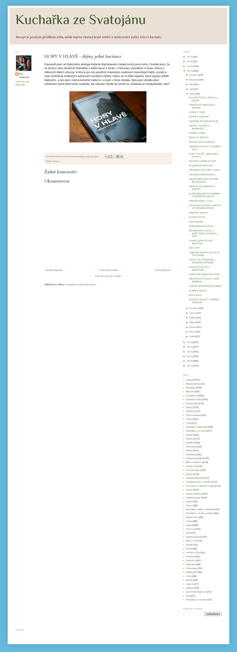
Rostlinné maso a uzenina (198, 482)
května (192, 318)
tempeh (189, 525)
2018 (190, 342)
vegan (189, 380)
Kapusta (190, 588)
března (193, 327)
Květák (189, 545)
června (193, 313)
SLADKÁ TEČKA (197, 217)
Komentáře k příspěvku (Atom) (81, 285)
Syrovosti (190, 529)
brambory (191, 466)
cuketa (189, 502)
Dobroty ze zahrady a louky (200, 486)
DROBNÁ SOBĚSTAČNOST (202, 175)
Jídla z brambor (194, 462)
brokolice (191, 560)
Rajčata (189, 439)
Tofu (188, 423)
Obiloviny (190, 564)
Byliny (189, 407)
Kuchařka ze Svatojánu (80, 19)
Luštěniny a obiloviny (196, 427)
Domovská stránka (109, 270)
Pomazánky (192, 568)
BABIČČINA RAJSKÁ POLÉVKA (204, 274)
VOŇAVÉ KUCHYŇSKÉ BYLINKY (205, 286)
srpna (192, 94)
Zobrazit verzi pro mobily (108, 276)
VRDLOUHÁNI (196, 222)
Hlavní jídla (191, 384)
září (191, 89)
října (191, 84)
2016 (190, 352)
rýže (188, 596)
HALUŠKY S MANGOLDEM (202, 161)
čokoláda (190, 557)
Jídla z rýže (191, 541)
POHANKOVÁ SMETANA (201, 166)
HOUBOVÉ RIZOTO (198, 213)
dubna (192, 322)
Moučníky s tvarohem (196, 600)
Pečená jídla (192, 404)
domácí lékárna (193, 494)
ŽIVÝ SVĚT (194, 248)
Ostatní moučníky (194, 458)
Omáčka (190, 443)
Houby (189, 490)
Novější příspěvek (54, 270)
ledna (192, 336)
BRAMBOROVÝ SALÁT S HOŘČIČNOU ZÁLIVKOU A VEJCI (203, 234)
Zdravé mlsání (193, 415)
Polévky (190, 411)
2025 (190, 57)
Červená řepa (192, 470)
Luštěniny (190, 455)
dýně (188, 533)
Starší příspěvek (163, 270)
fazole (189, 549)
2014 (190, 361)
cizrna (189, 521)
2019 (190, 71)
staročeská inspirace (196, 592)
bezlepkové (192, 396)
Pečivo (189, 506)
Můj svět (190, 392)
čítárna (55, 161)
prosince (194, 75)
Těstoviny (190, 447)
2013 (190, 366)
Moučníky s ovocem (195, 431)
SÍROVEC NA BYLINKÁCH (202, 142)
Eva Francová (24, 76)
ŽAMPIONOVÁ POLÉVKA (201, 226)
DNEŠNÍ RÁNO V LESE (201, 201)
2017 (190, 347)
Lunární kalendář (194, 478)
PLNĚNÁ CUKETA (198, 291)
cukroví (189, 584)
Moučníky (190, 388)
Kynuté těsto (192, 517)
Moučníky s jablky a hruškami (200, 509)
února (192, 332)
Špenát (189, 474)
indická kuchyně (194, 537)
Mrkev (189, 450)
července (194, 308)
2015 (190, 356)
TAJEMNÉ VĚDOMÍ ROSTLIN (203, 121)
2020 (190, 66)
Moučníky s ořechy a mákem (199, 513)
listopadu (194, 80)
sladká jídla (191, 572)
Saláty (189, 419)
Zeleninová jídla (194, 399)
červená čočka (193, 553)
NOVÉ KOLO (195, 295)
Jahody (189, 580)
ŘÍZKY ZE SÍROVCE (199, 137)
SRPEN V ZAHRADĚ (199, 117)
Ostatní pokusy (193, 498)
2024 (190, 61)
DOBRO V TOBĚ (197, 112)
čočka (189, 576)
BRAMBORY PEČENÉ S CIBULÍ (204, 170)
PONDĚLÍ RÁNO (197, 133)
